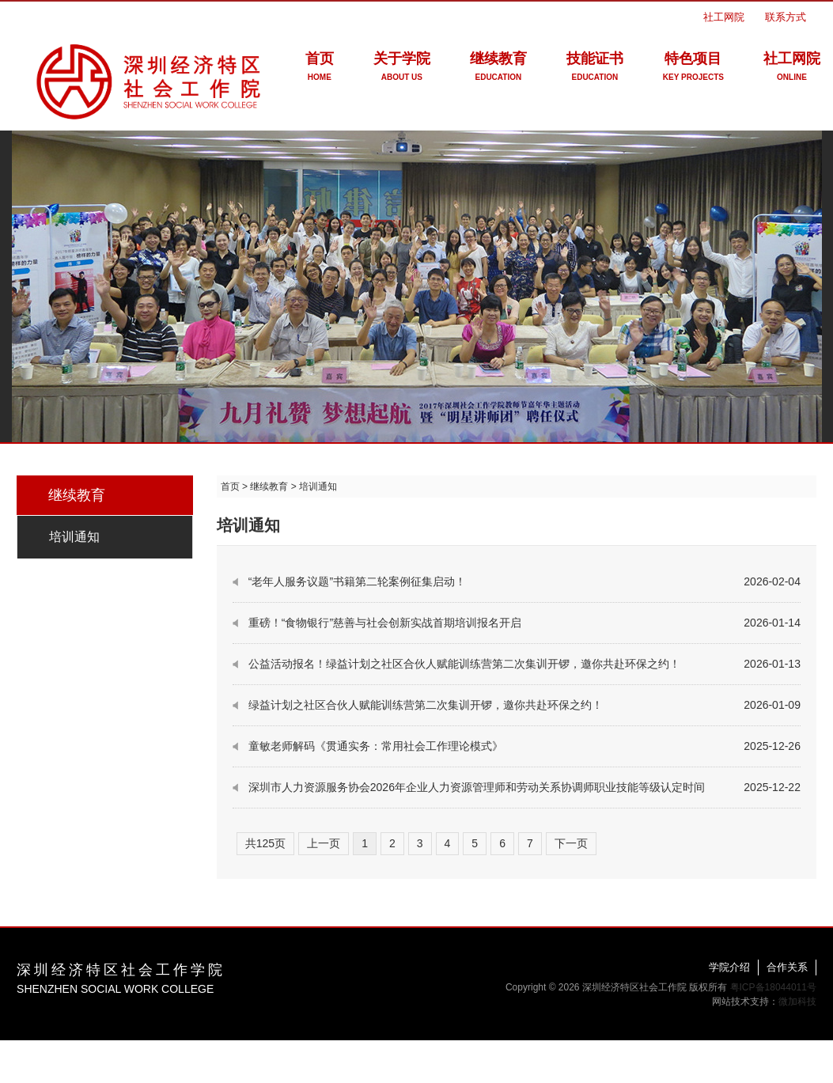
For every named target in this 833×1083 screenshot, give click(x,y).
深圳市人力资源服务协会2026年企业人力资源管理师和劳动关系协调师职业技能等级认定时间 (476, 787)
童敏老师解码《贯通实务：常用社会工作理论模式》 (375, 746)
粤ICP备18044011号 (773, 987)
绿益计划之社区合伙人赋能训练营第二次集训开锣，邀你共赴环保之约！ (425, 705)
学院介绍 (729, 967)
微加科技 (797, 1001)
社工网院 (723, 17)
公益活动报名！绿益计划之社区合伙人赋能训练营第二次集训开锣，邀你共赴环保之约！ (464, 663)
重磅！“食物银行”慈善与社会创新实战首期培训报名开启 (384, 622)
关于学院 (401, 69)
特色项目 (693, 69)
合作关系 (787, 967)
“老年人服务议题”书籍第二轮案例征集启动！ (357, 581)
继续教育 (498, 69)
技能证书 (594, 69)
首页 (319, 69)
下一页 (571, 843)
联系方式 (785, 17)
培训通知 (74, 536)
